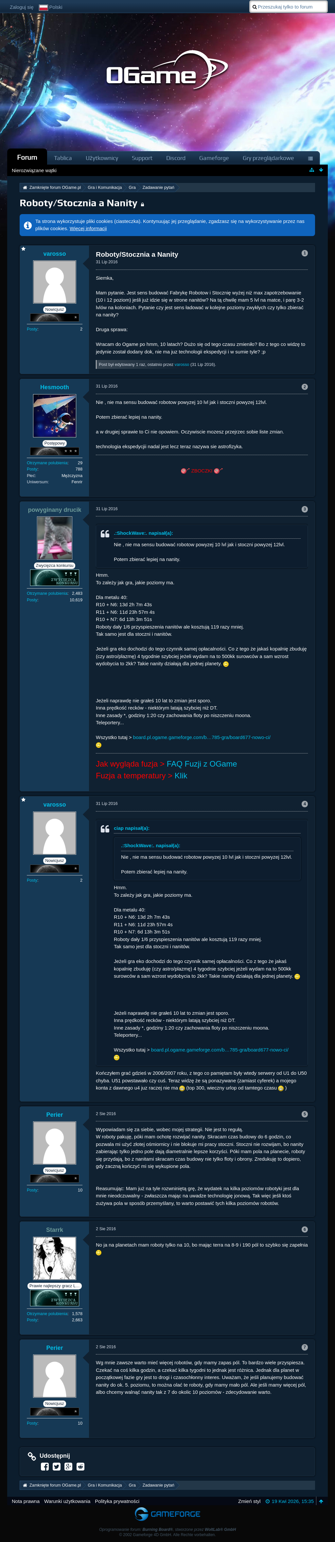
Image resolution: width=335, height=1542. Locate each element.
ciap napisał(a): (132, 828)
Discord (175, 157)
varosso (182, 364)
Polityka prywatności (117, 1501)
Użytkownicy (102, 157)
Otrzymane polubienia (47, 462)
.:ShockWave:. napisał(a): (143, 533)
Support (142, 157)
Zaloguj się (22, 7)
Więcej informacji (88, 228)
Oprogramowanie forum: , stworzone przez (167, 1529)
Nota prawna (26, 1501)
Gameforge (214, 157)
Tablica (63, 157)
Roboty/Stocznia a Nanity (78, 203)
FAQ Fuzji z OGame (202, 763)
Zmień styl (249, 1501)
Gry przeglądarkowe (268, 157)
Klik (181, 775)
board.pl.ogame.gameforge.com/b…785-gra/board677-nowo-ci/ (202, 737)
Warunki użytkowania (67, 1501)
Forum (27, 157)
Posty (32, 329)
